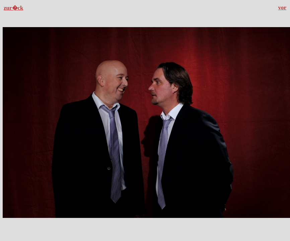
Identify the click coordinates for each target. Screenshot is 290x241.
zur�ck (13, 8)
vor (282, 7)
